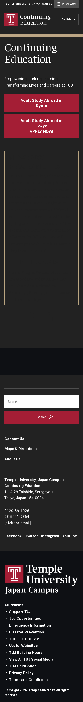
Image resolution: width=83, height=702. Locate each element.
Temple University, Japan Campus (28, 3)
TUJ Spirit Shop (23, 666)
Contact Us (14, 439)
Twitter (31, 536)
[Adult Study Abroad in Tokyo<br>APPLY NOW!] (41, 126)
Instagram (50, 536)
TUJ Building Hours (25, 652)
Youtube (69, 536)
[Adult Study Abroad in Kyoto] (41, 103)
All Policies (13, 605)
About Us (12, 459)
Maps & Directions (20, 448)
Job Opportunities (25, 618)
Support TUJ (20, 612)
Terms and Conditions (28, 679)
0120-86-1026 (16, 510)
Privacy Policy (21, 673)
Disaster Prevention (26, 632)
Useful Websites (23, 645)
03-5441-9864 (16, 516)
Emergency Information (30, 625)
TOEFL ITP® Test (24, 639)
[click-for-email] (17, 523)
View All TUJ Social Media (31, 659)
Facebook (13, 536)
